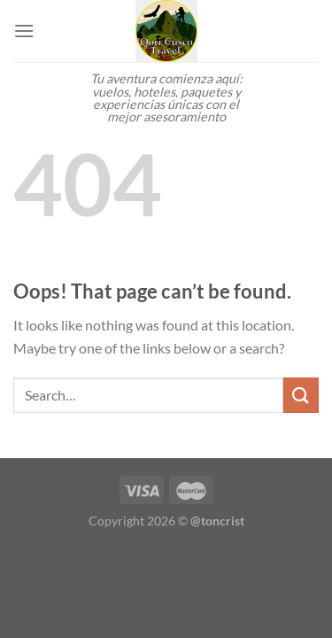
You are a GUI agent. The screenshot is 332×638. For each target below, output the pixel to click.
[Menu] (24, 30)
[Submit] (301, 394)
